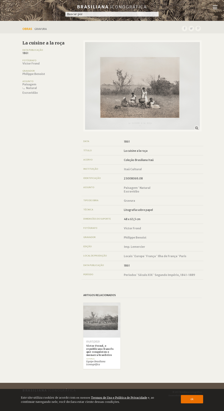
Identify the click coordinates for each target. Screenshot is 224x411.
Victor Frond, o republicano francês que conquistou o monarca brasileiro (100, 350)
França (151, 256)
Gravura (129, 200)
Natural (31, 88)
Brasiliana (112, 7)
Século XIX (145, 275)
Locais (128, 256)
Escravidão (30, 92)
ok (192, 399)
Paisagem (29, 84)
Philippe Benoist (33, 74)
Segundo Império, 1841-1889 (175, 275)
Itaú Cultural (133, 169)
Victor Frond (31, 63)
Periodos (130, 275)
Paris (182, 256)
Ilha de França (167, 256)
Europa (139, 256)
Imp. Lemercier (134, 246)
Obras (27, 29)
